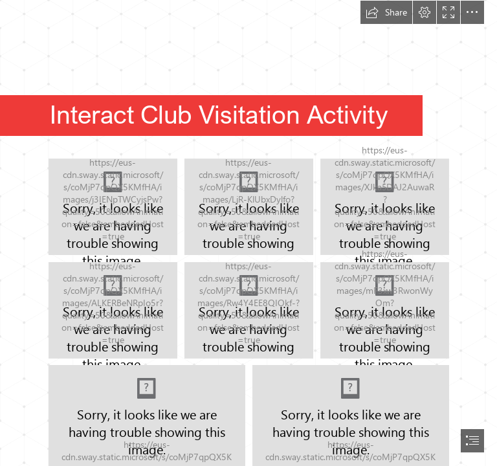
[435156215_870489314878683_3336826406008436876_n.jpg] (113, 207)
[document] (248, 233)
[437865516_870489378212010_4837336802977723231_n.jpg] (113, 310)
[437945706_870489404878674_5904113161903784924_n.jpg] (249, 310)
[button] (386, 12)
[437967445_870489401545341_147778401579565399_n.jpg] (384, 309)
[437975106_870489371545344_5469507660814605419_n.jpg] (384, 207)
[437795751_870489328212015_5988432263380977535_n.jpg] (249, 207)
